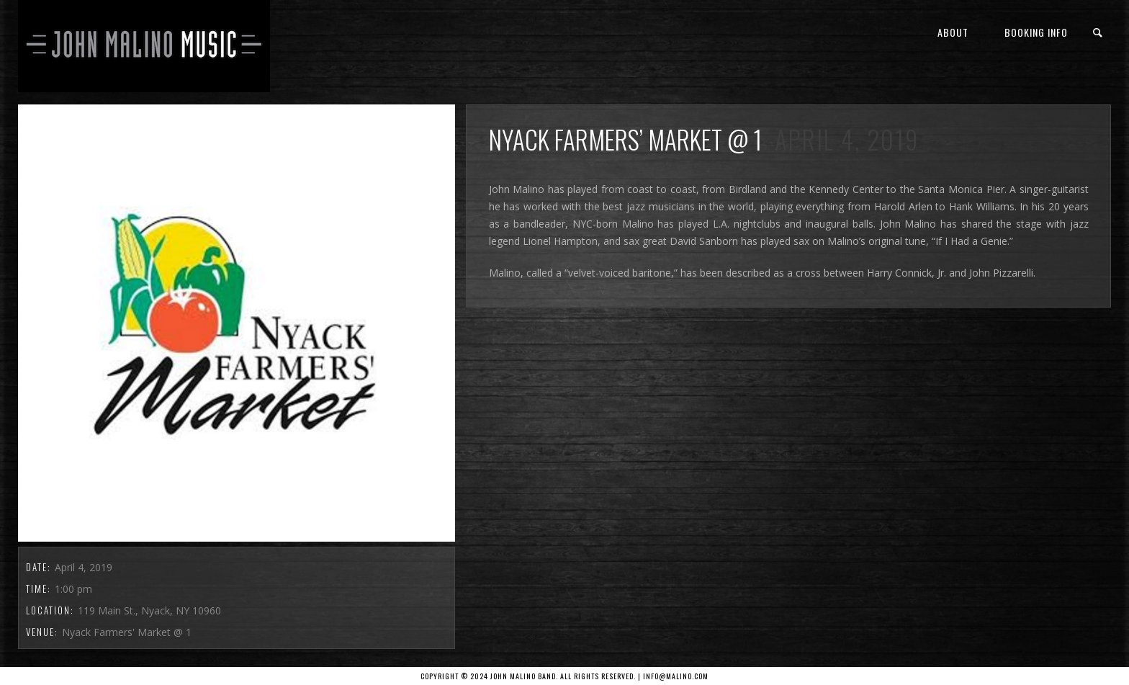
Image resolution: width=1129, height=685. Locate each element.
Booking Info (1036, 32)
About (952, 32)
